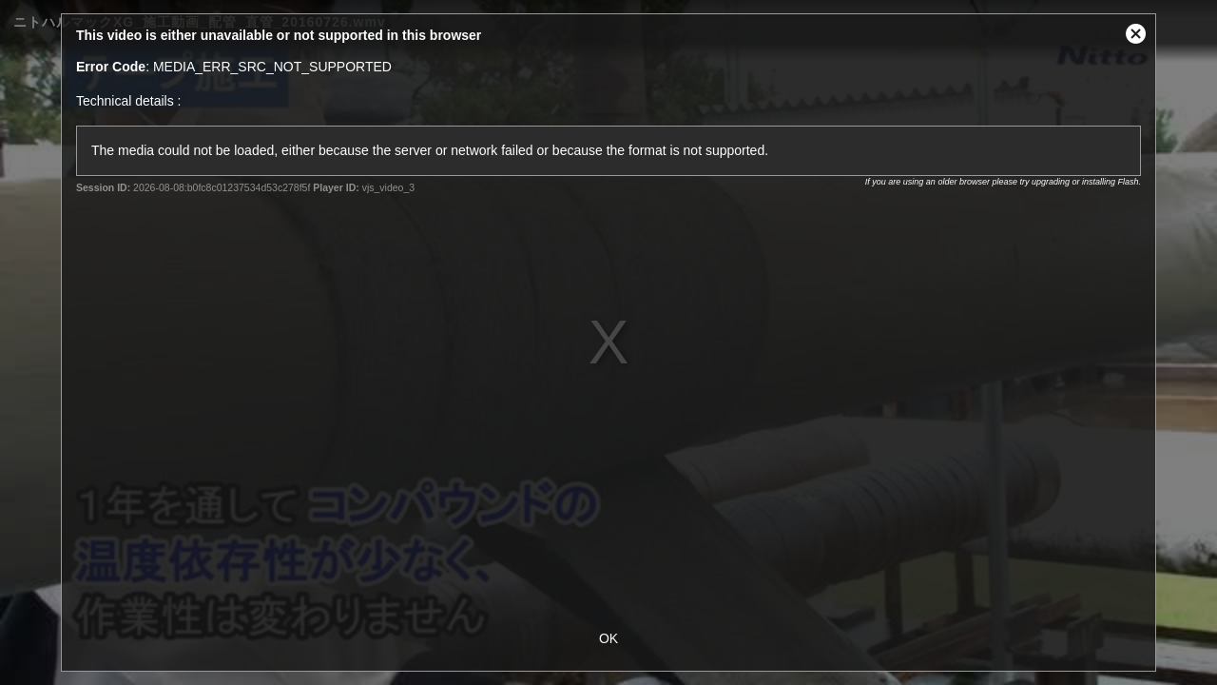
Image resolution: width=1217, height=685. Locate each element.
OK (608, 638)
